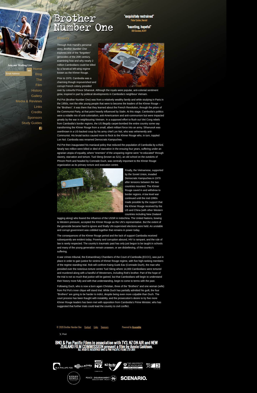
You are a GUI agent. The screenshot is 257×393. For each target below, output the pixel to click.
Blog (38, 74)
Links (38, 107)
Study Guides (32, 123)
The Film (39, 82)
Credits (36, 112)
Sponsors (35, 117)
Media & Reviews (29, 101)
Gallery (36, 96)
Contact (87, 327)
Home (37, 69)
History (36, 90)
